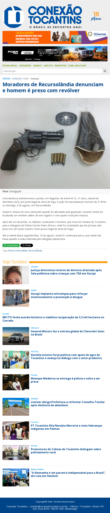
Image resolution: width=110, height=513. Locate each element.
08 (16, 78)
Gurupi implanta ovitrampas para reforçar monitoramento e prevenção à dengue (59, 295)
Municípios (60, 65)
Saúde (33, 290)
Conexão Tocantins (17, 506)
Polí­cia (6, 78)
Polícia (11, 250)
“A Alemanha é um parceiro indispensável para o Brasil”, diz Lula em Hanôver (68, 474)
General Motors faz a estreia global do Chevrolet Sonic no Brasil (67, 332)
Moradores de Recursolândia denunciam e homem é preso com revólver (53, 87)
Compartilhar (11, 245)
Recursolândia (35, 250)
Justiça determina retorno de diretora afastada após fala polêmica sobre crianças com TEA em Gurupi (66, 271)
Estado (5, 314)
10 (13, 78)
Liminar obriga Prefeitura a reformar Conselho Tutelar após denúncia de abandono (68, 403)
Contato (48, 65)
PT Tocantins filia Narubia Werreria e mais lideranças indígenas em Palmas (66, 427)
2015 (20, 78)
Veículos (35, 328)
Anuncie (37, 65)
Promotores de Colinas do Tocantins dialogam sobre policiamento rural (66, 450)
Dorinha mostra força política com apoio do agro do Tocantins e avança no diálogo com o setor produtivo (66, 356)
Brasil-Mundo (37, 469)
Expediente (25, 65)
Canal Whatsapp (77, 65)
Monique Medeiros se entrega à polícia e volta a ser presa (65, 380)
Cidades (34, 267)
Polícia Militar (21, 250)
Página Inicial (10, 65)
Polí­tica (34, 352)
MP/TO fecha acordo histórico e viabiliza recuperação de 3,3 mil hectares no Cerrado (53, 318)
